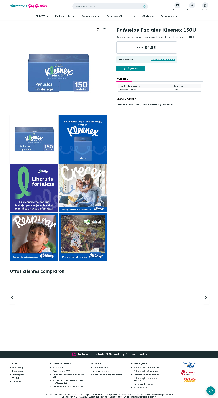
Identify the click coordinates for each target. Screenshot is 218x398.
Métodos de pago (143, 384)
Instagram (18, 374)
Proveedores (140, 387)
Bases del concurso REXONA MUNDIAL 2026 (68, 381)
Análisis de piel (101, 371)
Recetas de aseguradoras (107, 374)
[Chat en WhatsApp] (210, 390)
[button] (192, 6)
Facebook (17, 371)
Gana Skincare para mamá (68, 386)
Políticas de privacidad (146, 367)
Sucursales (58, 367)
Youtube (16, 381)
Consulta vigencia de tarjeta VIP (68, 375)
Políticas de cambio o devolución (145, 379)
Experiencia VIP (61, 371)
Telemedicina (100, 367)
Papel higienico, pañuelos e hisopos (140, 37)
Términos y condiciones (146, 374)
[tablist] (159, 92)
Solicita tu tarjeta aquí (163, 59)
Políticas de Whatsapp (145, 371)
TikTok (16, 378)
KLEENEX (168, 37)
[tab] (124, 79)
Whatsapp (17, 367)
